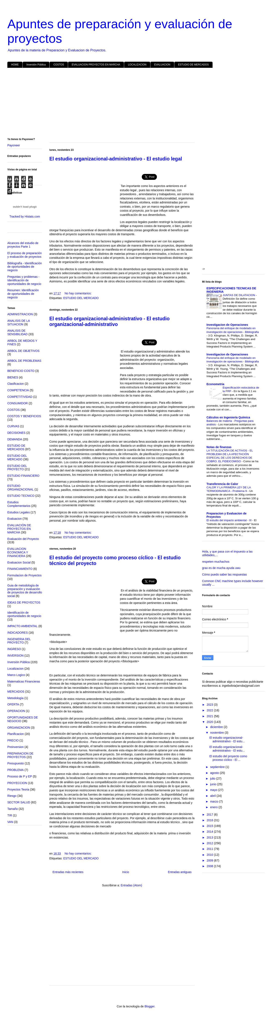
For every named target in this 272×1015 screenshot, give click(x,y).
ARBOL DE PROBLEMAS (24, 360)
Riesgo (12, 795)
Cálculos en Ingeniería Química (228, 417)
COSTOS (58, 64)
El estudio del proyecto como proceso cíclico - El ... (228, 758)
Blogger (149, 1006)
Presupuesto (15, 763)
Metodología (15, 698)
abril (213, 795)
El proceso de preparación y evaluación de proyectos (24, 254)
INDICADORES (17, 632)
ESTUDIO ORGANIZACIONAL (20, 487)
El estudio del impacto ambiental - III (229, 520)
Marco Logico (16, 675)
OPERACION (16, 711)
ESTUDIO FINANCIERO (23, 475)
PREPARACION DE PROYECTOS (20, 755)
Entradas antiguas (180, 872)
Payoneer (13, 145)
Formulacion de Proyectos (24, 575)
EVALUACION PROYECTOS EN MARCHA (96, 64)
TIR (9, 815)
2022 (210, 710)
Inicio (125, 872)
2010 (210, 854)
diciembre (217, 727)
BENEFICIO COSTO (20, 371)
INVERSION (15, 655)
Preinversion (15, 747)
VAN (10, 822)
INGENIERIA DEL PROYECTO (19, 640)
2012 (210, 843)
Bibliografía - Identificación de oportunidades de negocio (24, 267)
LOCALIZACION (137, 64)
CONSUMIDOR (17, 403)
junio (213, 784)
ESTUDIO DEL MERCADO (81, 298)
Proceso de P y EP (19, 776)
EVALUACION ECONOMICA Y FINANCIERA (17, 552)
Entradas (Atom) (131, 885)
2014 (210, 831)
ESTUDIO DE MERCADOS (193, 64)
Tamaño (12, 809)
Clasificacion (15, 383)
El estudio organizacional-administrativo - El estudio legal (115, 159)
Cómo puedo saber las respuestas (224, 574)
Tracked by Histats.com (24, 216)
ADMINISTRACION (20, 314)
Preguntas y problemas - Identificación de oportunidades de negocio (24, 280)
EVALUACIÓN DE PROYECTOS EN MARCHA (19, 529)
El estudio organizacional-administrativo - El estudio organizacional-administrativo (109, 321)
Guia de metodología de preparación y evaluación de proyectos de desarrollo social (24, 591)
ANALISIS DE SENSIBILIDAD (17, 332)
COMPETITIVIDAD (19, 396)
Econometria (215, 384)
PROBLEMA (15, 770)
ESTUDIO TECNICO (20, 495)
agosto (215, 773)
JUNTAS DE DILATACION (239, 295)
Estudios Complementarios (18, 504)
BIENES (12, 377)
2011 (210, 849)
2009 (210, 860)
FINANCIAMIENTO (20, 568)
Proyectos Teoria (18, 789)
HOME (15, 64)
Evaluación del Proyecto (23, 539)
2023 (210, 704)
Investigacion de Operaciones (227, 324)
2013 (210, 837)
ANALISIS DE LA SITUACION (18, 322)
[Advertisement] (133, 103)
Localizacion (15, 668)
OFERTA (13, 704)
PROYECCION (17, 783)
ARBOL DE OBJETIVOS (23, 351)
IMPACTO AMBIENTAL (22, 626)
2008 (210, 866)
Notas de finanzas (218, 447)
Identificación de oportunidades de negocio (24, 614)
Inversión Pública (36, 64)
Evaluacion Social (19, 562)
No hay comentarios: (77, 293)
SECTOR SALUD (18, 802)
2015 (210, 826)
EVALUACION (162, 64)
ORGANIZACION (18, 727)
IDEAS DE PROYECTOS (23, 602)
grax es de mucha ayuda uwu (221, 568)
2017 (210, 814)
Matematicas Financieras (23, 681)
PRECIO (13, 740)
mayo (214, 790)
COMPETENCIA (18, 390)
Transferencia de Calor (222, 484)
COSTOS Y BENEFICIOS (24, 416)
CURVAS (13, 426)
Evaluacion (14, 518)
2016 (210, 820)
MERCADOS (15, 691)
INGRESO (14, 649)
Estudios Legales (18, 512)
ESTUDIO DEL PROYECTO (17, 467)
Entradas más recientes (68, 872)
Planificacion (15, 734)
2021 (210, 716)
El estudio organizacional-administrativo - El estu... (227, 739)
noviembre (217, 732)
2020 (210, 722)
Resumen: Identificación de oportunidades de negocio (23, 293)
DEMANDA (14, 439)
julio (213, 778)
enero (214, 807)
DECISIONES (16, 432)
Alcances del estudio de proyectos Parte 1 (22, 244)
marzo (214, 801)
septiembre (217, 767)
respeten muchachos (215, 561)
